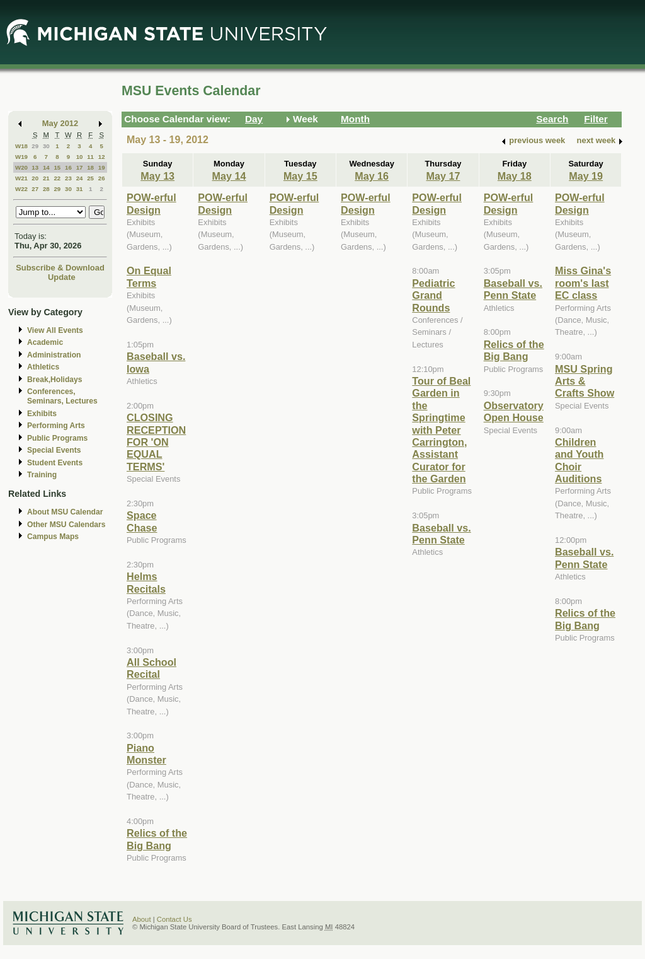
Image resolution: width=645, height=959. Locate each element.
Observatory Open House (514, 411)
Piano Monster (146, 753)
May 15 (300, 176)
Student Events (55, 462)
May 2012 (60, 123)
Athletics (43, 367)
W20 (21, 167)
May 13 (157, 176)
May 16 (372, 176)
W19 (21, 156)
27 (34, 188)
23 (68, 178)
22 (57, 178)
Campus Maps (53, 536)
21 (46, 178)
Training (42, 474)
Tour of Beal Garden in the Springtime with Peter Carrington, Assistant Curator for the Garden (441, 429)
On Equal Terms (149, 276)
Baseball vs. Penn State (441, 533)
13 (34, 167)
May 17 (443, 176)
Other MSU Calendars (66, 524)
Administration (54, 355)
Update (62, 277)
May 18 (515, 176)
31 (79, 188)
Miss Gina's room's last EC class (583, 283)
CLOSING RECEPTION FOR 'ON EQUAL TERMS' (156, 442)
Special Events (54, 450)
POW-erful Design (151, 203)
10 (79, 156)
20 (34, 178)
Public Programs (57, 438)
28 (46, 188)
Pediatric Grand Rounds (433, 295)
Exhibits (42, 413)
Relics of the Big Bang (157, 839)
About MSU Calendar (65, 512)
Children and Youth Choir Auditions (579, 460)
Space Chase (142, 521)
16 (68, 167)
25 (90, 178)
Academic (45, 342)
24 (79, 178)
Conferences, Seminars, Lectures (62, 396)
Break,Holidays (55, 379)
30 (46, 145)
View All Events (55, 330)
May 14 (229, 176)
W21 (21, 178)
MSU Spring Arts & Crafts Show (584, 381)
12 (101, 156)
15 (57, 167)
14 (46, 167)
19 (101, 167)
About (141, 919)
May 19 (586, 176)
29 (34, 145)
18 (90, 167)
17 (79, 167)
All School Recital (151, 668)
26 (101, 178)
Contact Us (174, 919)
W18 (21, 145)
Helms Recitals (146, 582)
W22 (21, 188)
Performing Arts (56, 425)
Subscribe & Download (60, 267)
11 (90, 156)
